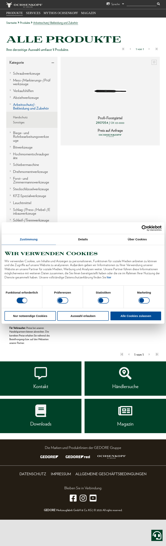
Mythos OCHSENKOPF (61, 13)
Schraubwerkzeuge (26, 73)
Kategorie (16, 62)
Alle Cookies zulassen (135, 316)
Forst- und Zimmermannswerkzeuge (31, 180)
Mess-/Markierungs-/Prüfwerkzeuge (31, 82)
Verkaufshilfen (23, 91)
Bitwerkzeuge (23, 147)
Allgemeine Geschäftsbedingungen (111, 474)
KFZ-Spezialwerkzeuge (29, 196)
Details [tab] (83, 239)
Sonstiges (19, 122)
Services (33, 13)
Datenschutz (32, 474)
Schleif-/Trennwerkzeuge (31, 220)
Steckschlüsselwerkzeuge (31, 189)
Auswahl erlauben (83, 316)
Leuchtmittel (22, 203)
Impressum (61, 474)
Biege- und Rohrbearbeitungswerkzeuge (31, 136)
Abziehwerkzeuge (26, 97)
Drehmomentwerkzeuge (30, 171)
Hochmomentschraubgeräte (31, 156)
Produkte (14, 13)
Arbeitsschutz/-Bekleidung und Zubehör (31, 106)
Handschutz (20, 117)
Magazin (88, 13)
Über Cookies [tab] (137, 239)
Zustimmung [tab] (29, 239)
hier (109, 277)
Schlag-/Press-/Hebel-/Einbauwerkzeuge (31, 211)
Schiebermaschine (26, 164)
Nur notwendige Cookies (30, 316)
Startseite (11, 23)
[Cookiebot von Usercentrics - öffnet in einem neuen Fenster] (144, 228)
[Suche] (141, 4)
